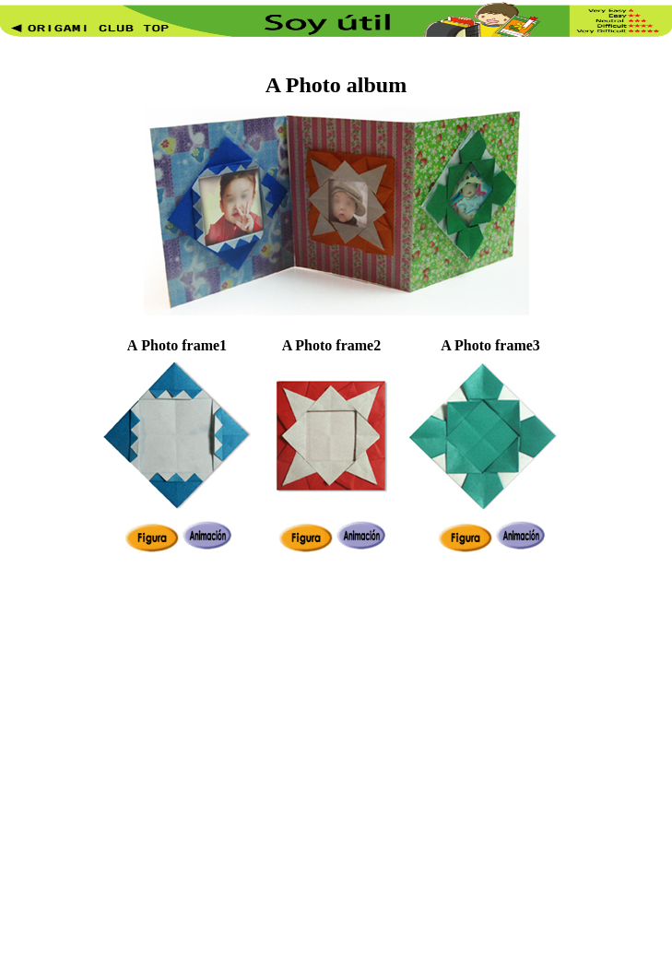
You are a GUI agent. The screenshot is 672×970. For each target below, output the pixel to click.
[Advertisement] (190, 763)
